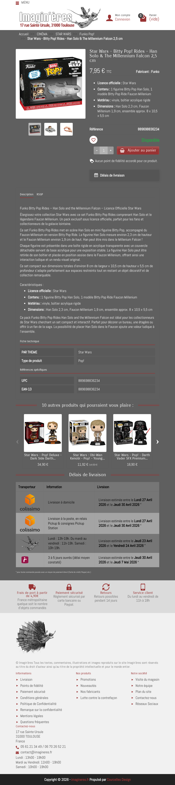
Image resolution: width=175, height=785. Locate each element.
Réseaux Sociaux (147, 703)
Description (26, 194)
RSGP (40, 194)
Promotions (88, 679)
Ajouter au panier (138, 150)
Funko (155, 71)
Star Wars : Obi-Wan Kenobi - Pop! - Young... (87, 456)
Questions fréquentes (34, 722)
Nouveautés (88, 685)
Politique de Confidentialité (38, 703)
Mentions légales (31, 716)
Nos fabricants (90, 691)
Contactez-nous (146, 697)
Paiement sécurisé (32, 691)
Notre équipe (144, 685)
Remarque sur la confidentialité (41, 709)
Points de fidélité (31, 685)
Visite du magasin (147, 679)
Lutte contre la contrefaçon (99, 697)
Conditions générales (34, 697)
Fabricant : (143, 71)
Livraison (26, 679)
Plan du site (143, 691)
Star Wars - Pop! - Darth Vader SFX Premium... (132, 456)
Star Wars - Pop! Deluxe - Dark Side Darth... (43, 456)
